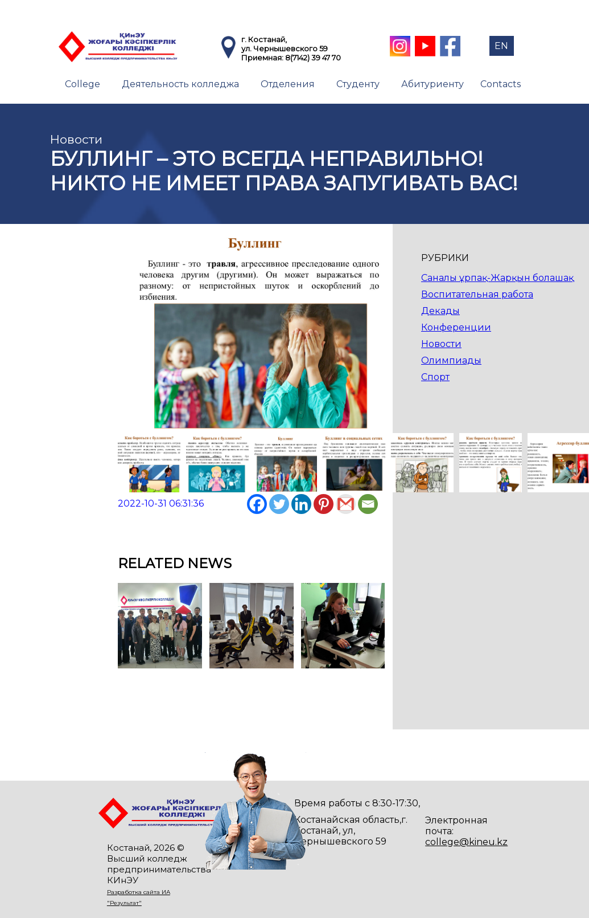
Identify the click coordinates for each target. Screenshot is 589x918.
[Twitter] (279, 504)
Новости (441, 343)
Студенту (358, 84)
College (82, 84)
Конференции (456, 327)
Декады (440, 310)
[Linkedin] (301, 504)
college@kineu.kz (466, 842)
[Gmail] (346, 504)
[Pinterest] (323, 504)
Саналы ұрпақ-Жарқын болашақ (497, 277)
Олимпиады (451, 360)
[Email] (368, 504)
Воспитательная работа (477, 294)
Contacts (500, 84)
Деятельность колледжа (180, 84)
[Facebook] (257, 504)
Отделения (288, 84)
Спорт (435, 377)
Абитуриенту (432, 84)
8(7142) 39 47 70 (313, 57)
